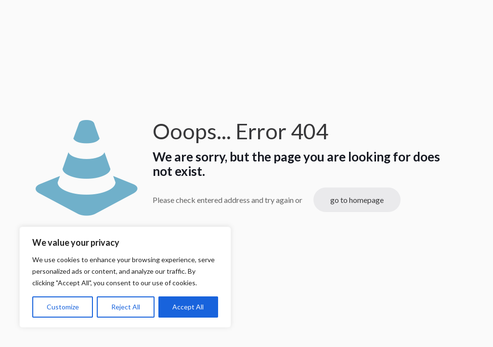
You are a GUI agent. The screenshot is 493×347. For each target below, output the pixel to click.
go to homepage (357, 199)
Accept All (188, 307)
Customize (63, 307)
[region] (125, 277)
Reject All (125, 307)
